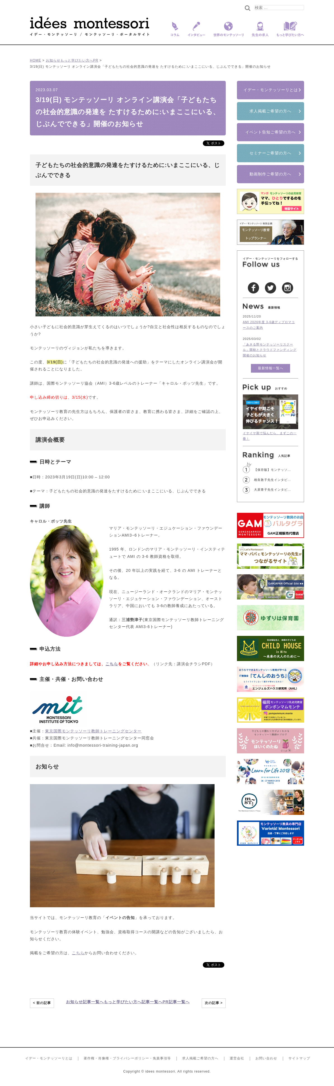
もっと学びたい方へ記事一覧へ (133, 1002)
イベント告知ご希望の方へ (270, 132)
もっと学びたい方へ (288, 32)
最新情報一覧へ (270, 368)
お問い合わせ (266, 1058)
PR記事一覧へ (176, 1002)
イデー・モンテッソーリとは (270, 90)
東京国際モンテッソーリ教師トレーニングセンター (93, 731)
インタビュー (197, 32)
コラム (174, 32)
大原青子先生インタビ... (272, 489)
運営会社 (237, 1058)
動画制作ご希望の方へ (270, 174)
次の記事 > (214, 1003)
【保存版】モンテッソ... (272, 469)
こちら (111, 664)
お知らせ (53, 60)
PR (95, 60)
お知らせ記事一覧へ (85, 1002)
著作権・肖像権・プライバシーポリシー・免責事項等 (127, 1058)
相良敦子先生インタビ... (272, 479)
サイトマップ (299, 1058)
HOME (35, 60)
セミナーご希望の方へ (270, 153)
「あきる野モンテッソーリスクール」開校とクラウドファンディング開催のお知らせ (270, 350)
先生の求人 (260, 32)
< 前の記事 (42, 1003)
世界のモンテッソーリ (229, 32)
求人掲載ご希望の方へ (270, 111)
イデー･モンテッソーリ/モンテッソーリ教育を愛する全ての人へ (89, 26)
